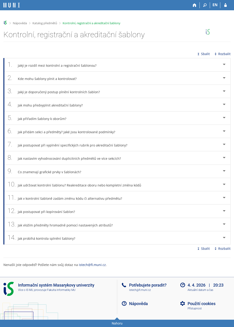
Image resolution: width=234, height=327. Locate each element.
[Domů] (194, 5)
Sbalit (203, 54)
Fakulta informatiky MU (61, 290)
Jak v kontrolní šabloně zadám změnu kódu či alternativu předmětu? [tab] (67, 198)
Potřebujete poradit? (148, 285)
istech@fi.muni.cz (92, 265)
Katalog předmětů (44, 23)
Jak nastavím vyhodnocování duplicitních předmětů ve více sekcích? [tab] (67, 158)
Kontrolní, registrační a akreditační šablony (91, 23)
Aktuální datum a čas (200, 290)
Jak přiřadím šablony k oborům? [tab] (39, 118)
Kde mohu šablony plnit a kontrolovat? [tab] (45, 78)
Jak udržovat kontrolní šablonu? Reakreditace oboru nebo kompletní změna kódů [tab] (77, 185)
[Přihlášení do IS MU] (225, 5)
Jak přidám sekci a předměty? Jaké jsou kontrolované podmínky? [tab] (64, 131)
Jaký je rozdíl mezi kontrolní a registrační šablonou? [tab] (54, 65)
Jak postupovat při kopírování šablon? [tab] (44, 211)
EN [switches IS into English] (215, 4)
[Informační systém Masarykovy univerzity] (11, 5)
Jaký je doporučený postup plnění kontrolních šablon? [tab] (56, 91)
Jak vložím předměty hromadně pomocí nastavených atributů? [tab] (63, 225)
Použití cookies (201, 303)
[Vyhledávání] (205, 5)
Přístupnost (195, 308)
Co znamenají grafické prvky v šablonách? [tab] (47, 171)
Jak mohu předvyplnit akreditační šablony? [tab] (48, 105)
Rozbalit (222, 54)
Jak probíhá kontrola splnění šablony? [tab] (44, 238)
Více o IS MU (25, 290)
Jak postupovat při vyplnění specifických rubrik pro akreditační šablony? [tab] (70, 145)
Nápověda (20, 23)
